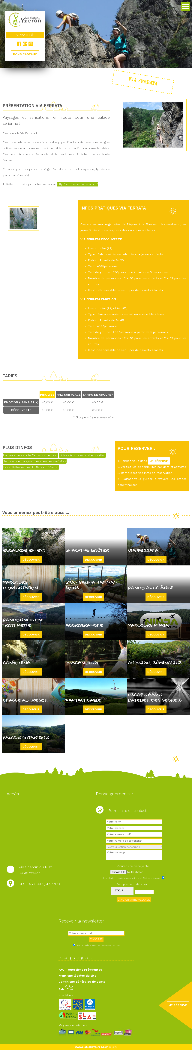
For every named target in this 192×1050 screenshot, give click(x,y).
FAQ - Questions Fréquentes (80, 969)
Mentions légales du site (77, 975)
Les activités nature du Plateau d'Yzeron (30, 467)
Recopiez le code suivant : (134, 884)
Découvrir (31, 559)
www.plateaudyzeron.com (91, 1047)
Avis (65, 989)
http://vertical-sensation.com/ (77, 184)
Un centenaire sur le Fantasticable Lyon (30, 455)
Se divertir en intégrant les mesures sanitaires (34, 461)
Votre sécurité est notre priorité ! (82, 455)
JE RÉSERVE (159, 461)
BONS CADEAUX (25, 54)
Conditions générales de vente (82, 981)
